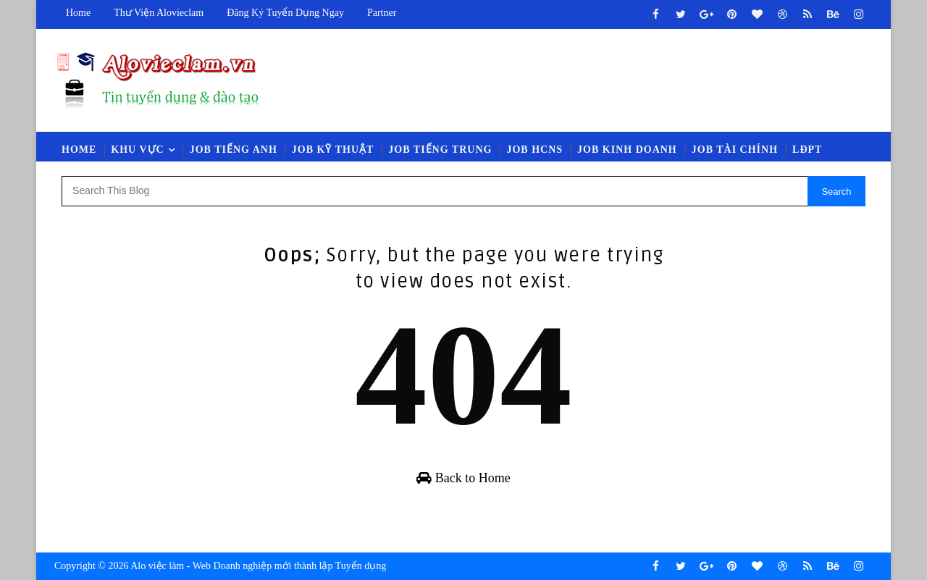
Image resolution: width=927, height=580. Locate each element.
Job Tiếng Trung (440, 149)
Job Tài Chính (735, 149)
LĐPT (807, 149)
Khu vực (137, 149)
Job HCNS (534, 149)
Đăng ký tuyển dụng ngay (285, 12)
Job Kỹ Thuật (333, 149)
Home (78, 12)
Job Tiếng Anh (233, 149)
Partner (381, 12)
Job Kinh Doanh (627, 149)
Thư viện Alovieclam (159, 12)
